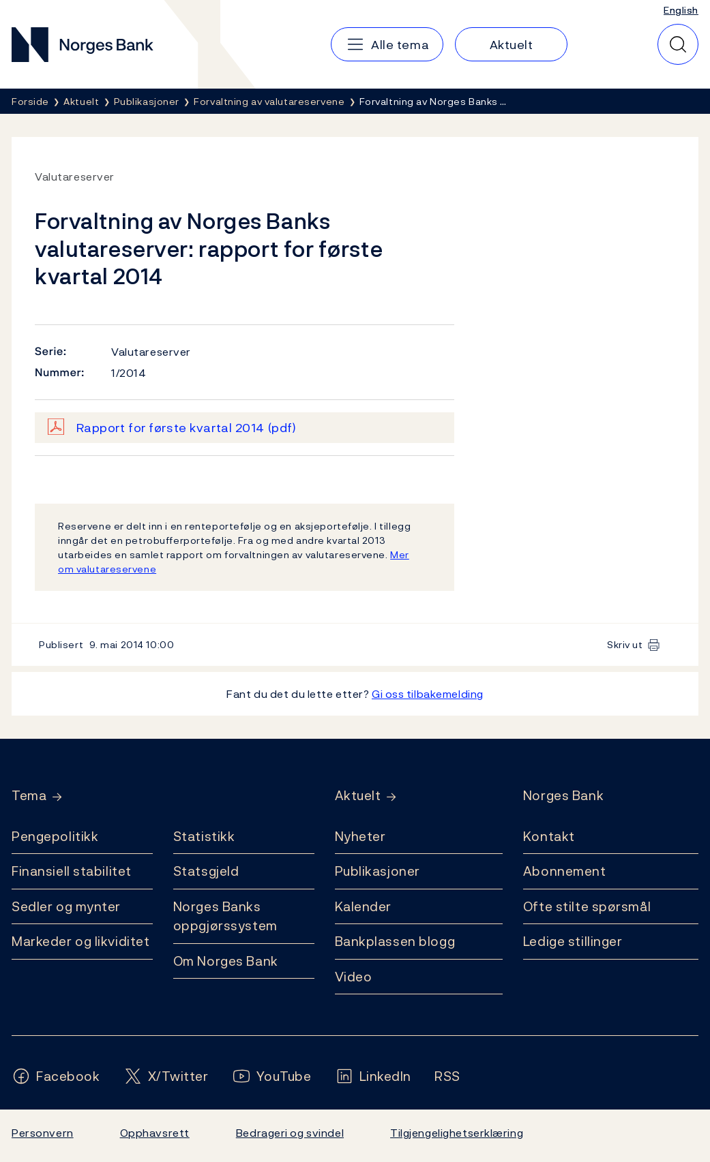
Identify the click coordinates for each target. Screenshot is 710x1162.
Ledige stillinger (573, 941)
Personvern (43, 1133)
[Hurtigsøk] (677, 44)
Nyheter (360, 836)
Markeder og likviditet (80, 941)
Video (353, 976)
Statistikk (204, 836)
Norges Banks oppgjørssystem (225, 916)
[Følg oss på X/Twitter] (166, 1076)
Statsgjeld (206, 871)
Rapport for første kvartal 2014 (186, 427)
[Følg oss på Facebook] (56, 1076)
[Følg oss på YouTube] (272, 1076)
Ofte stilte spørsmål (587, 906)
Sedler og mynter (66, 906)
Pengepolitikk (55, 836)
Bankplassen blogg (395, 941)
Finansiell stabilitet (72, 871)
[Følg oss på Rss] (447, 1076)
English (681, 10)
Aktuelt (358, 795)
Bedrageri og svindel (290, 1133)
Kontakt (549, 836)
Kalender (363, 906)
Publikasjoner (377, 871)
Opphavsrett (155, 1133)
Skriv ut (625, 644)
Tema (29, 795)
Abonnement (564, 871)
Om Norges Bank (225, 960)
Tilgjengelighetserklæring (456, 1133)
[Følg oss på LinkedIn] (373, 1076)
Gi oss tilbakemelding (428, 694)
